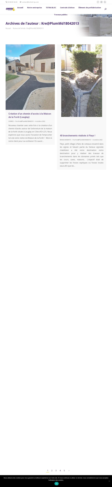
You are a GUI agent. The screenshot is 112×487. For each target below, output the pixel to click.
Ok (57, 484)
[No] (109, 481)
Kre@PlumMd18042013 (60, 23)
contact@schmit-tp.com (29, 2)
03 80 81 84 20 (11, 2)
